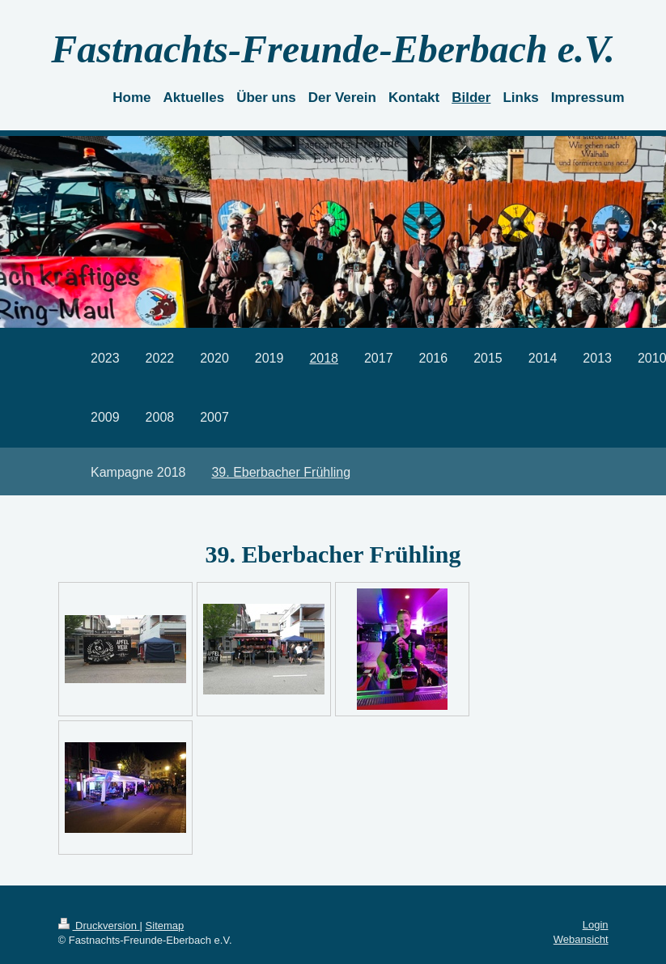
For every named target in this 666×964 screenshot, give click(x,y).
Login (596, 925)
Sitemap (165, 925)
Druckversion (99, 925)
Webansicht (581, 939)
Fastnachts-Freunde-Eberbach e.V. (333, 49)
